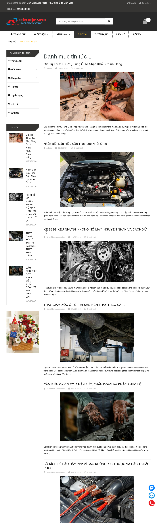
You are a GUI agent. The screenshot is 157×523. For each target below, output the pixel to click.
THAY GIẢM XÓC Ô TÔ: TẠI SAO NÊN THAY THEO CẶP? (84, 304)
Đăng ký (131, 3)
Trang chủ (18, 34)
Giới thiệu (41, 34)
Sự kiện (136, 34)
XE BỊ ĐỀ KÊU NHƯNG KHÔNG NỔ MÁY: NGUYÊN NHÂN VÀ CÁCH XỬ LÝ (31, 208)
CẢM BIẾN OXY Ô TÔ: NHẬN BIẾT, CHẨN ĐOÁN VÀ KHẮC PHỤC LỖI (93, 384)
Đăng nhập (145, 3)
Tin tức (82, 34)
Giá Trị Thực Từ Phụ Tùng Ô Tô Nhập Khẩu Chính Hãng (83, 64)
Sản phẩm (63, 34)
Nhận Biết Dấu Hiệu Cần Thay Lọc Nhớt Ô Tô (75, 143)
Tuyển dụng (102, 34)
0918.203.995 (23, 9)
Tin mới (14, 127)
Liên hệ (120, 34)
